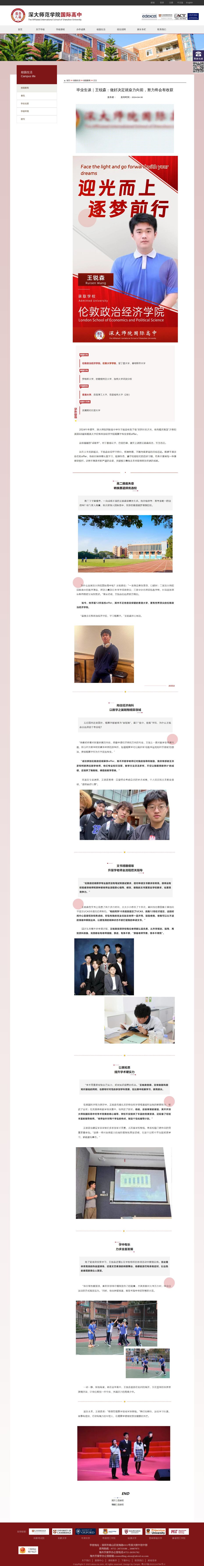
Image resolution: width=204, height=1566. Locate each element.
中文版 (180, 3)
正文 (95, 80)
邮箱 (153, 3)
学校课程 (60, 29)
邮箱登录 (152, 1560)
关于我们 (86, 1560)
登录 (162, 3)
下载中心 (125, 1560)
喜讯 (23, 96)
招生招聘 (121, 29)
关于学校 (40, 29)
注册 (171, 3)
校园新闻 (25, 88)
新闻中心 (99, 1560)
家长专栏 (141, 29)
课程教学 (112, 1560)
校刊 (23, 119)
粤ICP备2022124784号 (152, 1564)
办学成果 (80, 29)
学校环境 (25, 111)
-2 (164, 1564)
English (189, 3)
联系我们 (161, 29)
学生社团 (25, 104)
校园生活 (101, 29)
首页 (20, 29)
